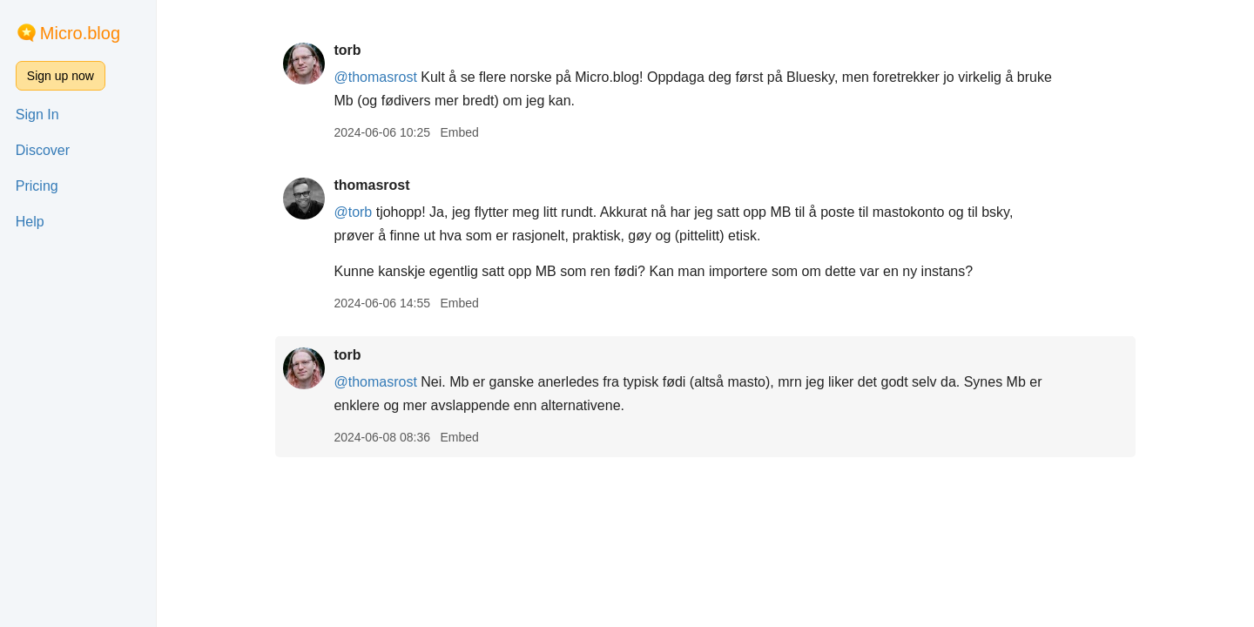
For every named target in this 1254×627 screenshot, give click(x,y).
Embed (459, 132)
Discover (43, 150)
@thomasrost (375, 77)
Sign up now (60, 76)
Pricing (37, 186)
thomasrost (371, 185)
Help (30, 221)
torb (347, 50)
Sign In (37, 114)
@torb (353, 212)
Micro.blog (80, 33)
